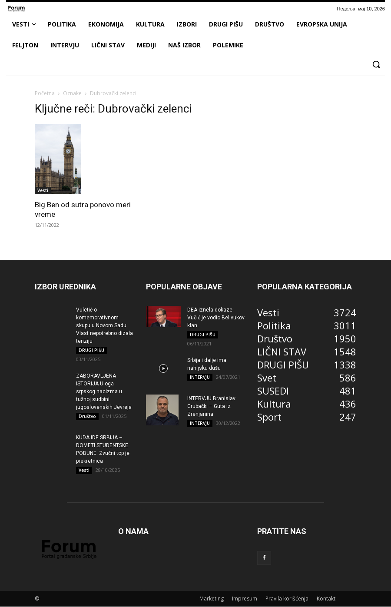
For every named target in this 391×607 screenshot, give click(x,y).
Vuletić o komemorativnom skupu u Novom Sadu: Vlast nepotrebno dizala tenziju (104, 325)
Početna (45, 93)
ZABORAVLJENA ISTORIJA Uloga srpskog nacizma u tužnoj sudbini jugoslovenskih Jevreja (104, 392)
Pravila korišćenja (286, 599)
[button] (376, 64)
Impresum (244, 599)
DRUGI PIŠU (91, 350)
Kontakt (326, 599)
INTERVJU (200, 378)
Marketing (211, 599)
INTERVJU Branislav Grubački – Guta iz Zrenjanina (211, 407)
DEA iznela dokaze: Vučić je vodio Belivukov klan (216, 317)
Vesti (42, 190)
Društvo (87, 417)
